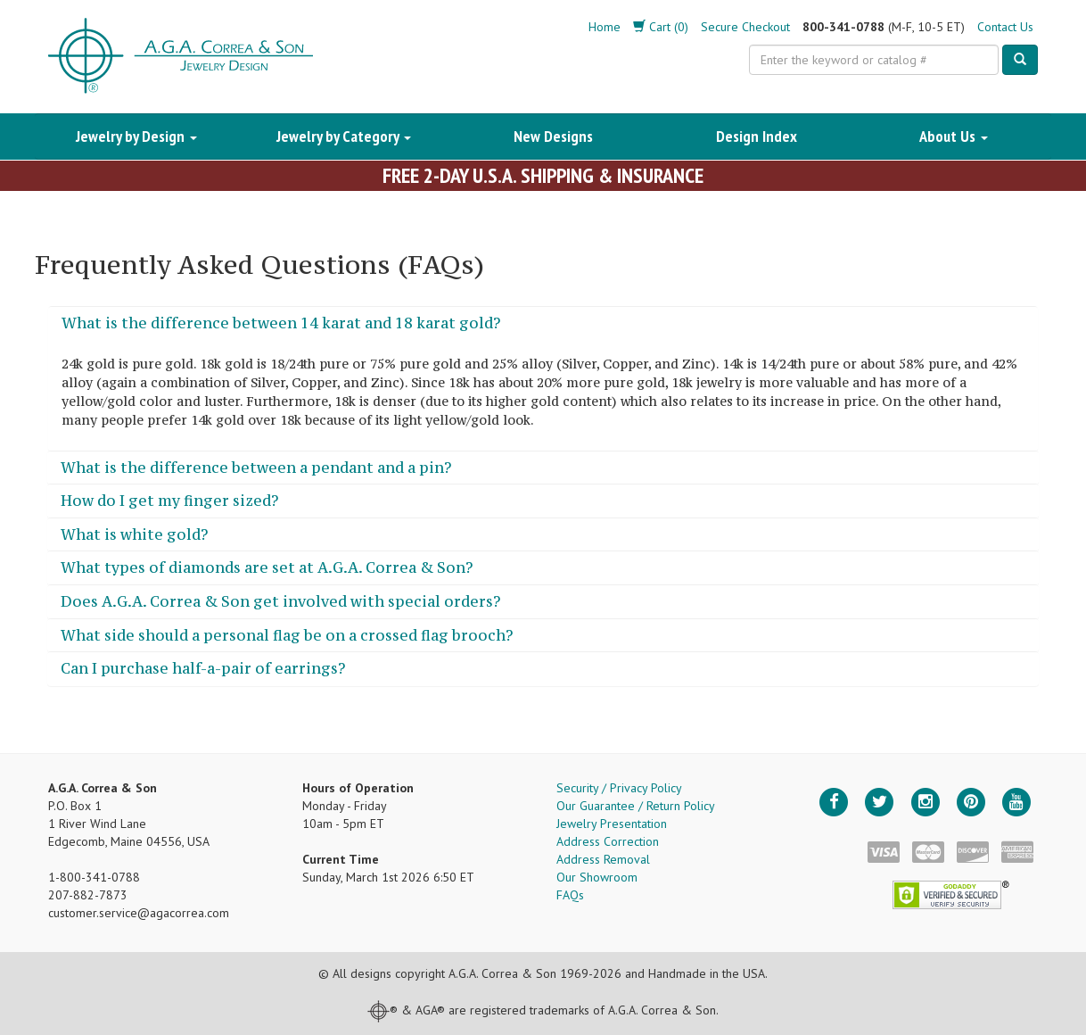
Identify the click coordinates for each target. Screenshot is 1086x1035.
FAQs (570, 895)
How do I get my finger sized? (169, 500)
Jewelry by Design (136, 136)
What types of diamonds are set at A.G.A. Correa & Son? (267, 567)
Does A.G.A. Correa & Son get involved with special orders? (280, 601)
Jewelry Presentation (611, 824)
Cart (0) (660, 27)
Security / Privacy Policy (619, 788)
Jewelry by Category (343, 136)
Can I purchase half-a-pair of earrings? (203, 668)
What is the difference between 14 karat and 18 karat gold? (281, 323)
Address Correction (607, 841)
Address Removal (603, 859)
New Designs (553, 136)
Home (604, 27)
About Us (953, 136)
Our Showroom (597, 877)
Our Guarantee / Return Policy (635, 806)
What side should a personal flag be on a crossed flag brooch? (287, 635)
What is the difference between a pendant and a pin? (256, 467)
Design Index (756, 136)
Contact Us (1005, 27)
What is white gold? (134, 534)
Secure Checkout (745, 27)
